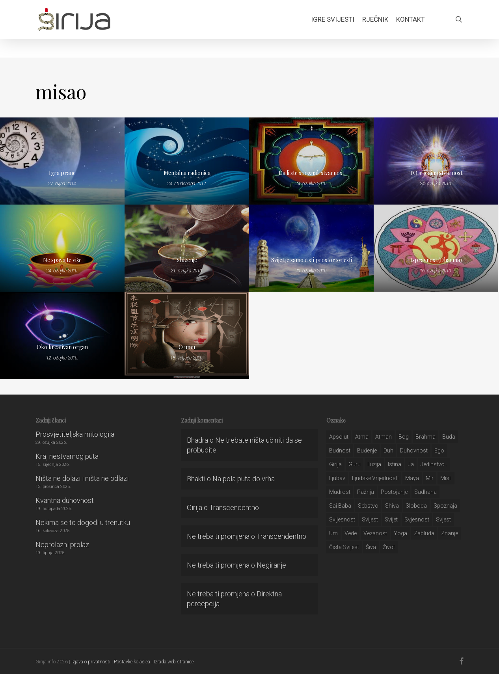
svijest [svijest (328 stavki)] (370, 519)
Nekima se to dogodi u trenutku (82, 522)
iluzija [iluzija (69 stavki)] (374, 464)
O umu (187, 347)
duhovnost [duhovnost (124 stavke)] (414, 450)
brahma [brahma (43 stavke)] (425, 437)
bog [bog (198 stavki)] (403, 437)
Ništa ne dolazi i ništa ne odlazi (81, 478)
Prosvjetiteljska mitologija (74, 434)
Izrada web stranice (174, 662)
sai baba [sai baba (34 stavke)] (340, 506)
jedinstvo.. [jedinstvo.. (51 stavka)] (434, 464)
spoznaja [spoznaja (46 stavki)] (445, 506)
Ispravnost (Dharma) (436, 260)
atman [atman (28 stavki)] (383, 437)
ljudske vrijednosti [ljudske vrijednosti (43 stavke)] (375, 478)
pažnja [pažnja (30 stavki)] (365, 492)
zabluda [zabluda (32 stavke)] (424, 533)
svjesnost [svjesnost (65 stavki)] (416, 519)
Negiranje (271, 565)
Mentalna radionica (187, 173)
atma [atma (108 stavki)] (362, 437)
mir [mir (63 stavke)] (430, 478)
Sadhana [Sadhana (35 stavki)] (425, 492)
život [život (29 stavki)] (389, 547)
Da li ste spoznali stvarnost (311, 173)
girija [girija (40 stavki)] (335, 464)
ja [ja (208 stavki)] (411, 464)
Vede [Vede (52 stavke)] (350, 533)
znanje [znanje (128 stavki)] (449, 533)
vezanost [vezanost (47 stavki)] (375, 533)
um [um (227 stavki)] (333, 533)
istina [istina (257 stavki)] (394, 464)
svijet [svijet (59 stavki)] (391, 519)
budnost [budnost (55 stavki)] (339, 450)
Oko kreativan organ (62, 347)
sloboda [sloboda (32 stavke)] (416, 506)
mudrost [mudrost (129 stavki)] (339, 492)
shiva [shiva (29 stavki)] (392, 506)
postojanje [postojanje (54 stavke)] (394, 492)
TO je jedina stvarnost (436, 173)
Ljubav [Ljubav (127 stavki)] (337, 478)
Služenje (187, 260)
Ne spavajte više (62, 260)
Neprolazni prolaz (62, 544)
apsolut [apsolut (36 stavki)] (338, 437)
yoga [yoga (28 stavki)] (400, 533)
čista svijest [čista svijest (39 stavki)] (344, 547)
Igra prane (62, 173)
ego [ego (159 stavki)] (439, 450)
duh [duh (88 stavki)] (388, 450)
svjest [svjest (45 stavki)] (443, 519)
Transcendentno (234, 507)
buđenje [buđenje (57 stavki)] (367, 450)
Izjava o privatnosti (90, 662)
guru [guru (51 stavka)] (354, 464)
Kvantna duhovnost (64, 500)
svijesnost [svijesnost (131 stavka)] (342, 519)
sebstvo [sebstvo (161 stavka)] (368, 506)
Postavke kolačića (132, 662)
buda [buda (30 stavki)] (448, 437)
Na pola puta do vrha (243, 479)
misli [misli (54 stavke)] (446, 478)
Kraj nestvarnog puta (67, 456)
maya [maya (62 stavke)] (412, 478)
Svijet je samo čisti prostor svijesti (311, 260)
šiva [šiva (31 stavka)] (371, 547)
